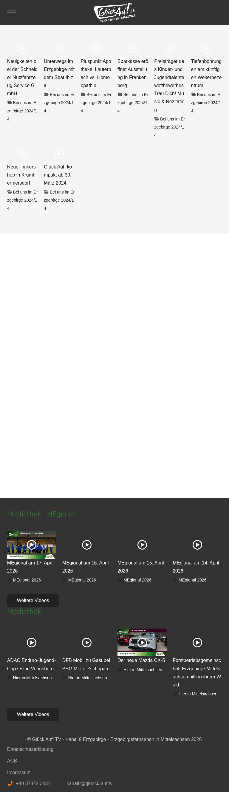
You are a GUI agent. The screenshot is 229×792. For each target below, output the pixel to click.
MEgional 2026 (27, 580)
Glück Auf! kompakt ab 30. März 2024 (58, 174)
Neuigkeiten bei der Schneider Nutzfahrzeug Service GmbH (22, 77)
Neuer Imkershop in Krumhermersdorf (21, 174)
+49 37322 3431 (33, 783)
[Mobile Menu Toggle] (11, 12)
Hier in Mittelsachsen (32, 677)
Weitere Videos (33, 600)
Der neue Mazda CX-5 (141, 660)
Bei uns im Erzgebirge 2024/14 (22, 110)
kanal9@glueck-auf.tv (89, 783)
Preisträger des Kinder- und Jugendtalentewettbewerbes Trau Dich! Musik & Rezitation (169, 85)
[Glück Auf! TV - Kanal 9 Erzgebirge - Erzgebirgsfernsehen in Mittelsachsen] (114, 12)
